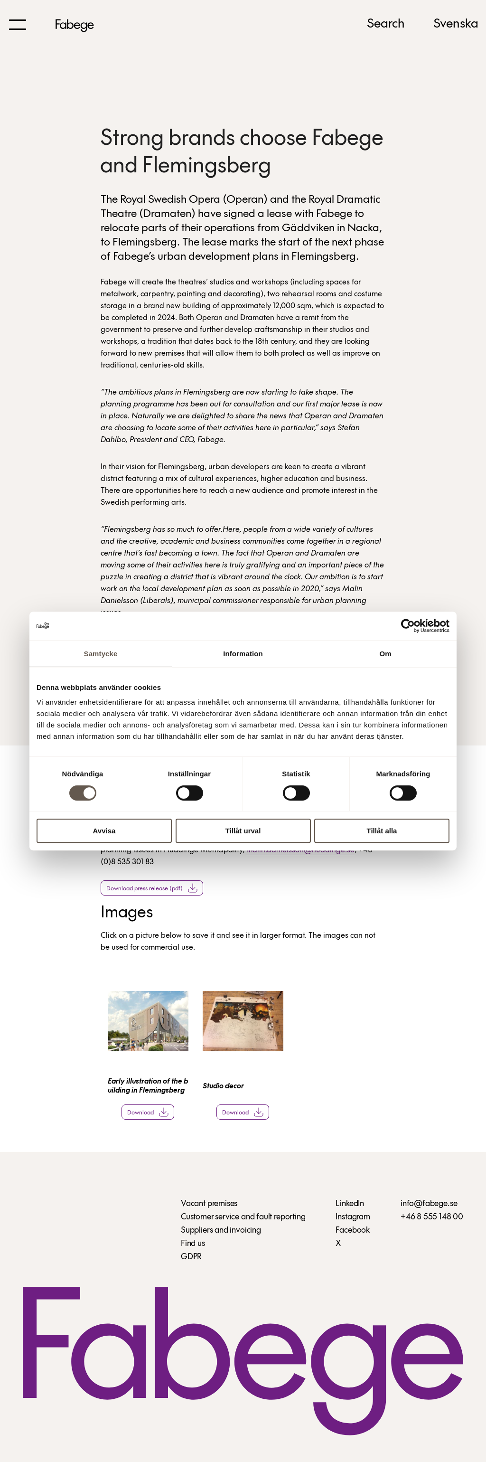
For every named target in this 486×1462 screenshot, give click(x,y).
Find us (193, 1243)
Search (386, 24)
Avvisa (104, 831)
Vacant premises (209, 1203)
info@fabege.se (429, 1203)
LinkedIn (350, 1203)
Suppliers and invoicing (221, 1230)
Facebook (353, 1230)
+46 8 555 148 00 (432, 1217)
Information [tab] (243, 654)
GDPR (191, 1257)
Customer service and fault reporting (243, 1217)
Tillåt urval (243, 831)
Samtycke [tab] (101, 654)
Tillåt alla (382, 831)
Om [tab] (385, 654)
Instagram (353, 1217)
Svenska (455, 24)
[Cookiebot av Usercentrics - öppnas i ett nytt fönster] (407, 626)
